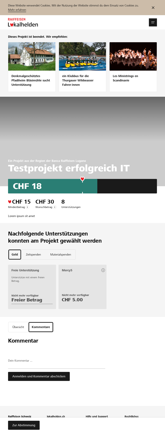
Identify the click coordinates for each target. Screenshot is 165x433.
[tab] (14, 254)
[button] (153, 22)
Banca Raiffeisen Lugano (69, 160)
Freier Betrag (26, 300)
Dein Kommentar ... (20, 360)
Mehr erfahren (17, 9)
